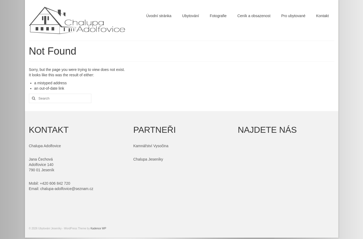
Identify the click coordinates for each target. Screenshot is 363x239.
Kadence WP (98, 228)
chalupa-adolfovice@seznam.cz (66, 189)
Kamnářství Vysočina (150, 146)
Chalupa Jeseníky (148, 159)
